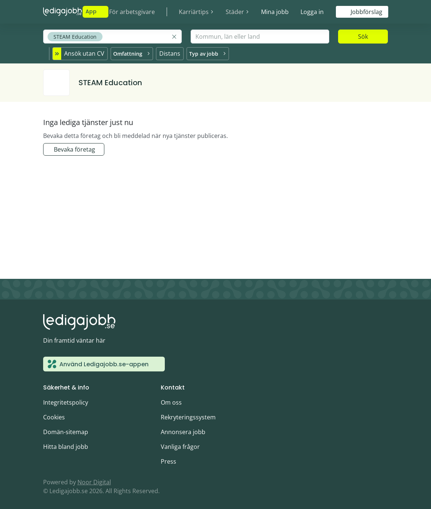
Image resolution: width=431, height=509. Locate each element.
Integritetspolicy (65, 401)
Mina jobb (275, 12)
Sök (363, 36)
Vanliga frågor (180, 446)
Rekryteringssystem (188, 416)
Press (168, 460)
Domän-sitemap (65, 431)
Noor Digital (94, 481)
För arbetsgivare (132, 12)
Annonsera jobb (183, 431)
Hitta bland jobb (65, 446)
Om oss (171, 401)
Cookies (54, 416)
